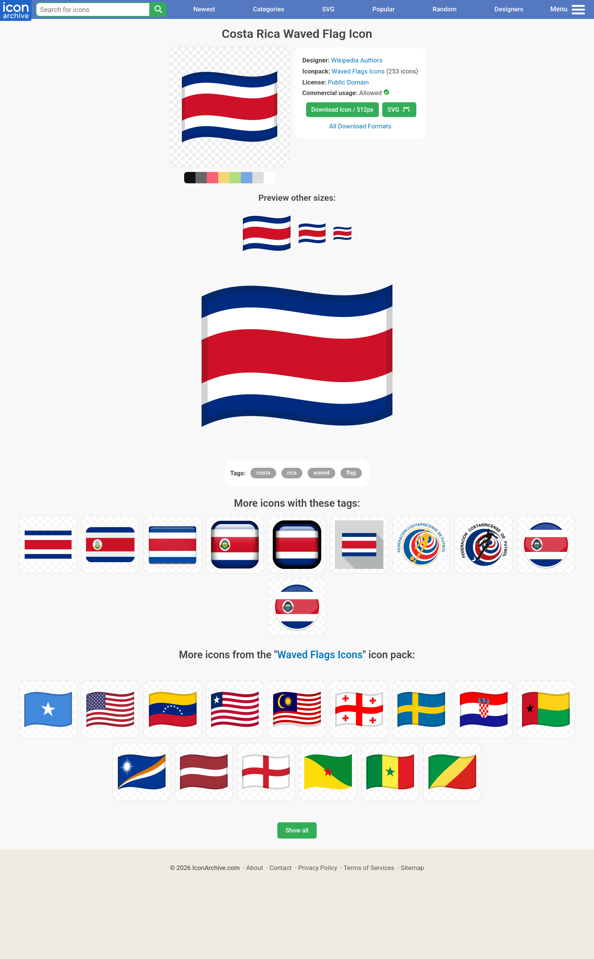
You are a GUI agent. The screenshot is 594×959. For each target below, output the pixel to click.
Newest (204, 9)
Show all (297, 830)
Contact (280, 868)
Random (444, 9)
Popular (383, 9)
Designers (508, 9)
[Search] (158, 9)
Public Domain (348, 82)
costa (263, 472)
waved (321, 472)
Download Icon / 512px (342, 109)
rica (292, 472)
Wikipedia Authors (356, 60)
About (254, 868)
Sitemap (412, 868)
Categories (268, 9)
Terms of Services (369, 868)
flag (351, 472)
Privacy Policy (317, 868)
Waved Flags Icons (358, 71)
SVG (328, 9)
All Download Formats (360, 126)
